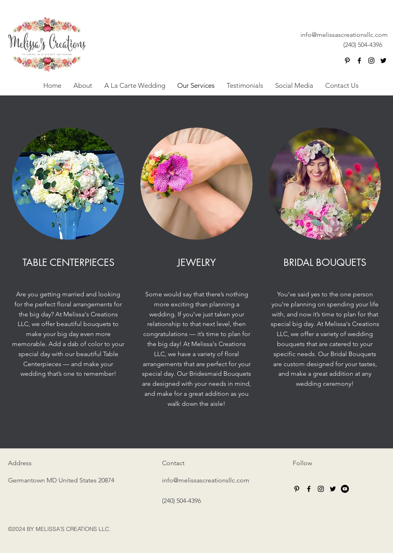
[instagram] (371, 61)
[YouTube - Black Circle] (345, 489)
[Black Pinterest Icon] (347, 61)
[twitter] (383, 61)
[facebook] (359, 61)
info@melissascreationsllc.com (344, 34)
